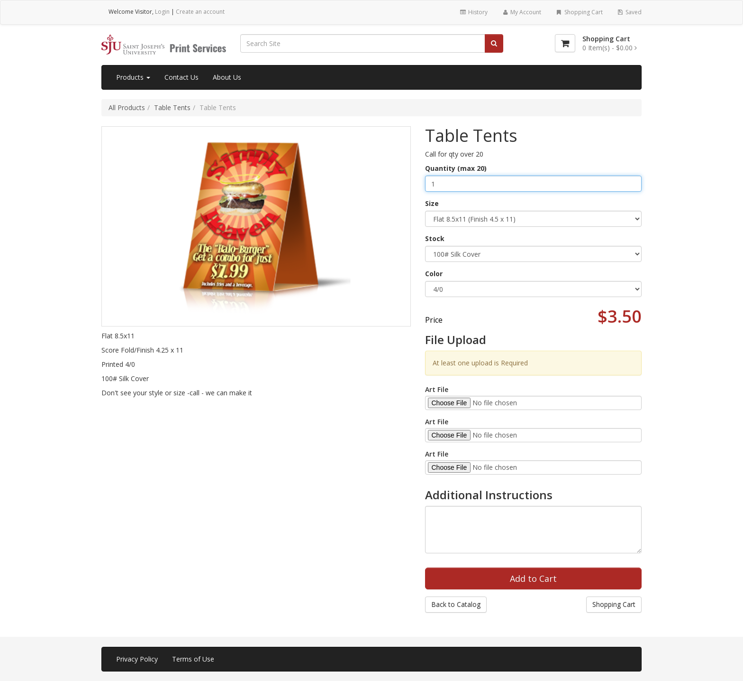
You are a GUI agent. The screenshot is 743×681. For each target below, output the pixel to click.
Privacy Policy (137, 658)
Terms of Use (193, 658)
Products (133, 77)
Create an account (200, 12)
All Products (127, 107)
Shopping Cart (578, 12)
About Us (227, 77)
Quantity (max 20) (456, 168)
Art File (436, 389)
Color (434, 273)
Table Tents (172, 107)
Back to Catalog (455, 604)
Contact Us (181, 77)
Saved (629, 12)
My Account (521, 12)
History (473, 12)
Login (162, 12)
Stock (434, 238)
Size (432, 203)
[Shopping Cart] (565, 43)
